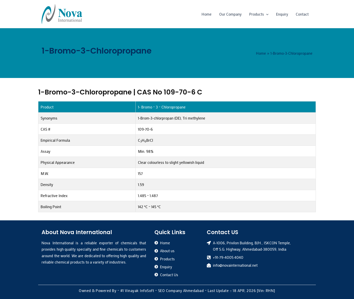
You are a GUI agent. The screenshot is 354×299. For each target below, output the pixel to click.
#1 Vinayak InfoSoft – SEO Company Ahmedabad (162, 290)
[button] (266, 14)
